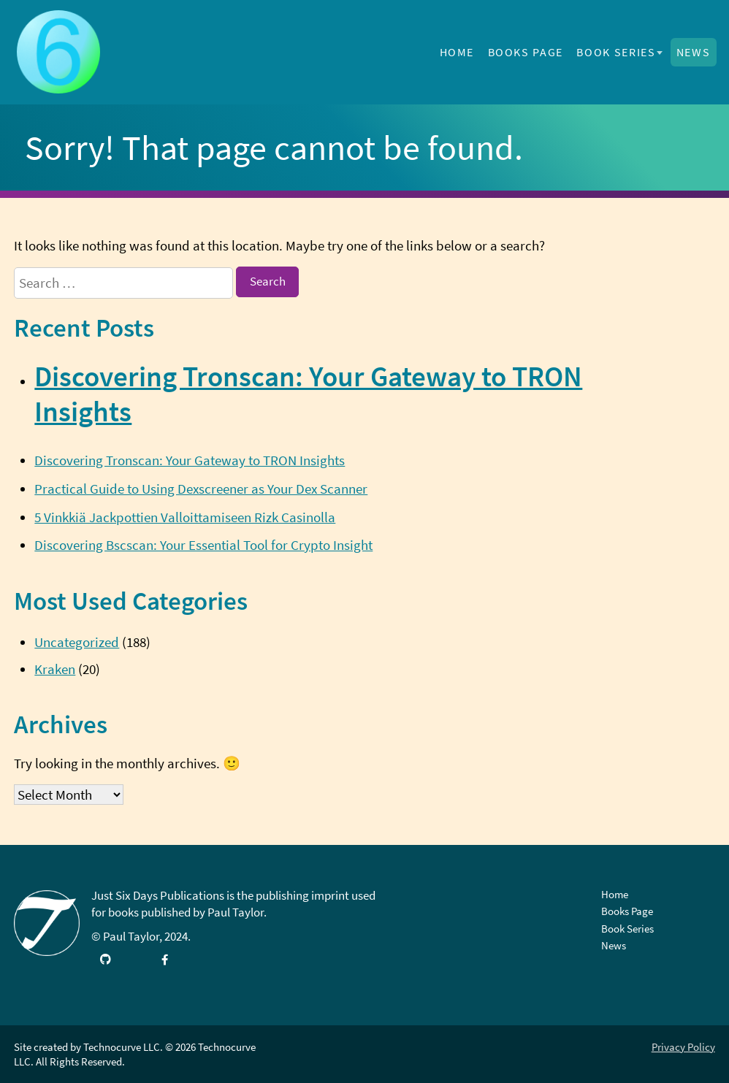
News (693, 52)
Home (457, 52)
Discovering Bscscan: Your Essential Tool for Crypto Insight (203, 545)
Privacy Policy (683, 1047)
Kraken (54, 669)
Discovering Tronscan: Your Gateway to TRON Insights (189, 460)
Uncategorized (76, 642)
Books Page (525, 52)
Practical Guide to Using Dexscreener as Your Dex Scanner (200, 488)
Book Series (615, 52)
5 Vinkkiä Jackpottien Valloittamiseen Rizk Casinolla (184, 517)
